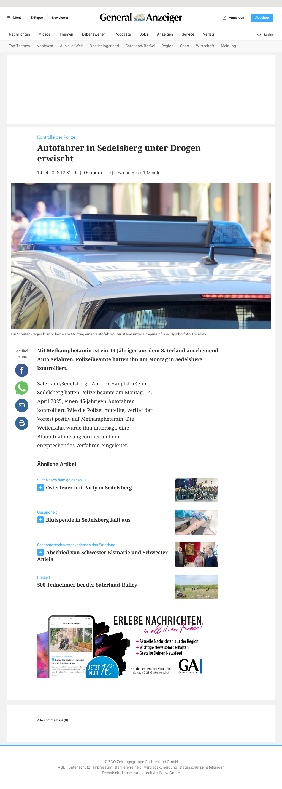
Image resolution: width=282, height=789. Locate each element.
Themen (66, 34)
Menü (14, 17)
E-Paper (37, 17)
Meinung (228, 46)
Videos (45, 34)
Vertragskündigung (160, 767)
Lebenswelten (94, 34)
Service (188, 34)
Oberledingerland (104, 46)
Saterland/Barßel (140, 46)
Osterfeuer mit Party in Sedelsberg (89, 487)
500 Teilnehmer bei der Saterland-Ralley (87, 584)
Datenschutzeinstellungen (202, 767)
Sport (184, 46)
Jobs (144, 34)
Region (167, 46)
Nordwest (45, 46)
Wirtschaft (205, 46)
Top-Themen (19, 46)
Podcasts (123, 34)
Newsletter (60, 17)
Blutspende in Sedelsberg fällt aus (88, 519)
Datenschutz (79, 767)
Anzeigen (165, 34)
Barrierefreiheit (128, 767)
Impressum (102, 767)
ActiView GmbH (166, 773)
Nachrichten (19, 34)
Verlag (208, 34)
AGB (62, 767)
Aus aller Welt (71, 46)
